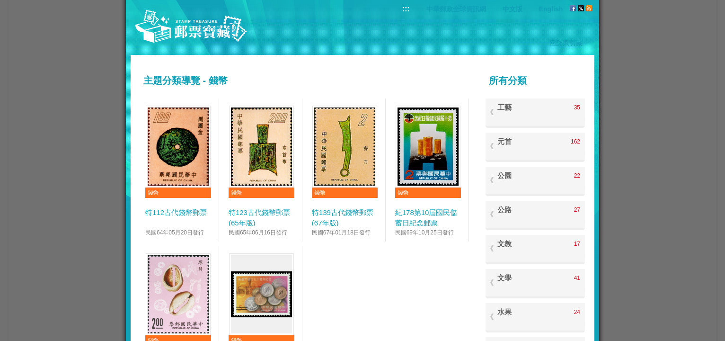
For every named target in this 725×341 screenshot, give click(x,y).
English (551, 9)
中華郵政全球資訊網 (456, 9)
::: (406, 9)
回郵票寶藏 (566, 43)
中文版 (512, 9)
